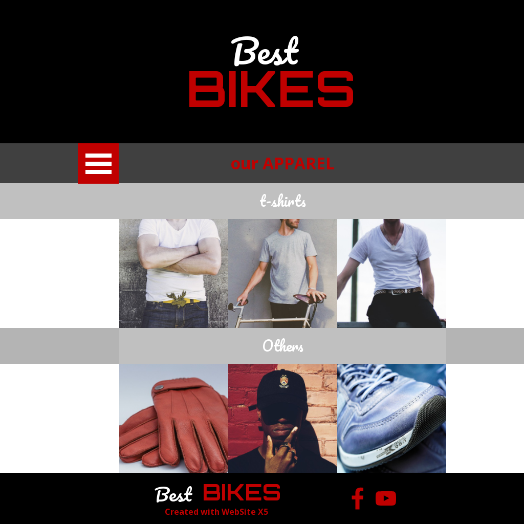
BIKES (271, 88)
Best (264, 50)
